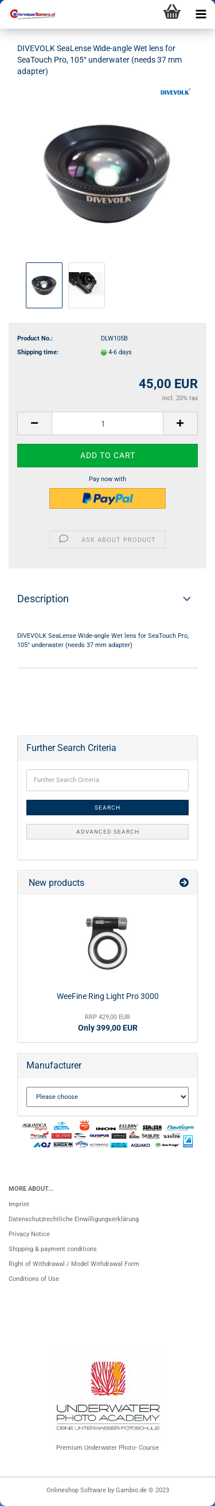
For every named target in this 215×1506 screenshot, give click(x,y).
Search (107, 807)
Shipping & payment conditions (53, 1249)
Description (43, 599)
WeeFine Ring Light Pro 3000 (108, 996)
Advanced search (107, 832)
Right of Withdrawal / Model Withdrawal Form (74, 1264)
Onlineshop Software (76, 1490)
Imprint (19, 1204)
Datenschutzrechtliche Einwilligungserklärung (74, 1219)
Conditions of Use (34, 1279)
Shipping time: (37, 352)
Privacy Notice (29, 1234)
